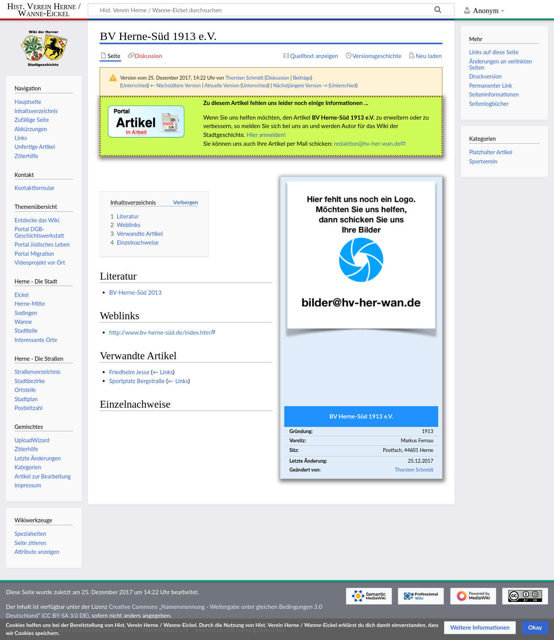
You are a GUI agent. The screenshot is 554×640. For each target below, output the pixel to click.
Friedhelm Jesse (129, 371)
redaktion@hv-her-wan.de (367, 143)
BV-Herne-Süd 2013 (135, 292)
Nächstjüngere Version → (300, 85)
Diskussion (277, 78)
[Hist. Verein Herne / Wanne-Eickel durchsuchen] (271, 9)
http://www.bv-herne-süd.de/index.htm (159, 332)
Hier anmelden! (266, 134)
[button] (480, 627)
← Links (163, 371)
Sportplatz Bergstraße (137, 380)
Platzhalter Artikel (490, 152)
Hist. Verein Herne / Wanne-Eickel (44, 10)
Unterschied (135, 85)
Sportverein (483, 161)
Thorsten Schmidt (414, 470)
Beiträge (301, 78)
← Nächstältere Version (175, 85)
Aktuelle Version (221, 85)
